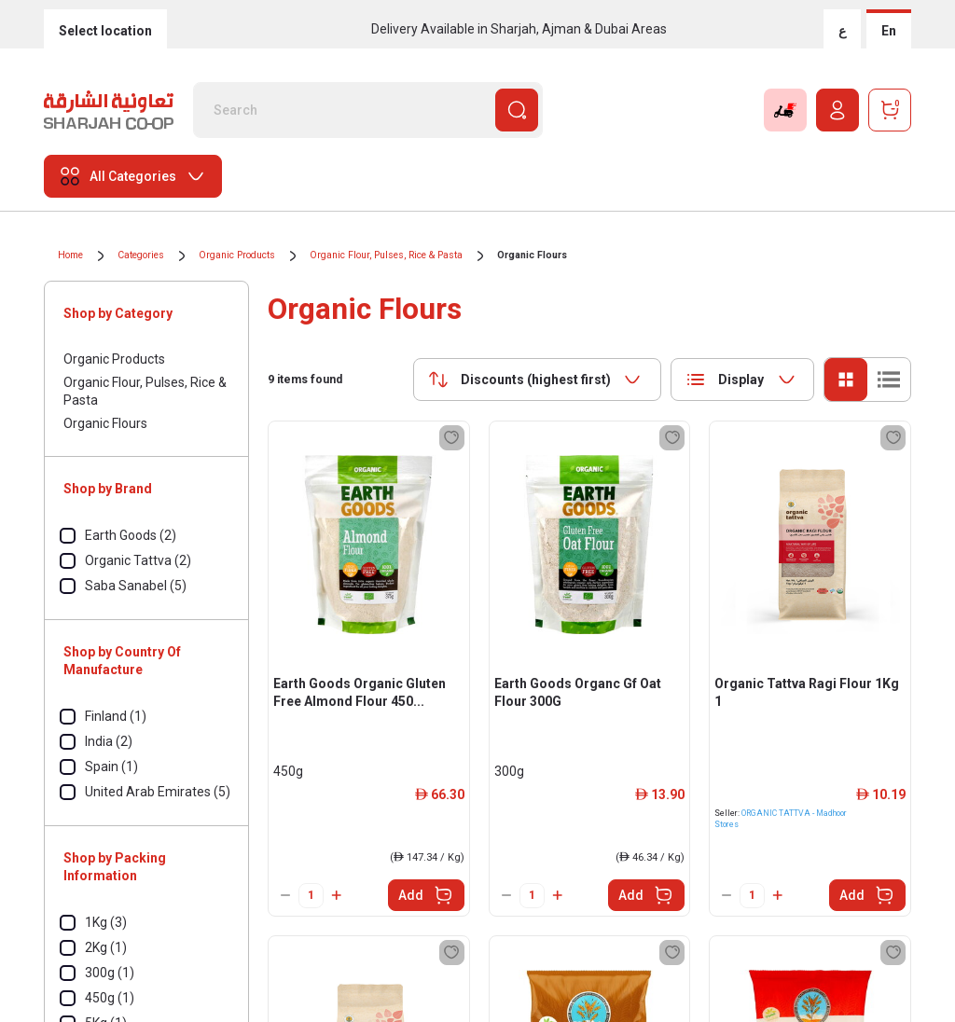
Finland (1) (115, 716)
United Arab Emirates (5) (157, 791)
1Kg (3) (106, 922)
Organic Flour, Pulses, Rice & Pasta (386, 255)
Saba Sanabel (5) (136, 585)
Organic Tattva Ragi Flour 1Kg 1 (806, 692)
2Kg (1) (106, 947)
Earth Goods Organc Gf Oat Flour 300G (577, 692)
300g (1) (109, 972)
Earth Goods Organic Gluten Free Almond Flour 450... (359, 692)
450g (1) (109, 997)
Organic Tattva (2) (138, 560)
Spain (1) (111, 766)
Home (70, 255)
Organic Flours (532, 255)
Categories (141, 255)
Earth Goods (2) (130, 535)
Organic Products (237, 255)
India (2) (108, 741)
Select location (105, 30)
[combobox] (537, 379)
